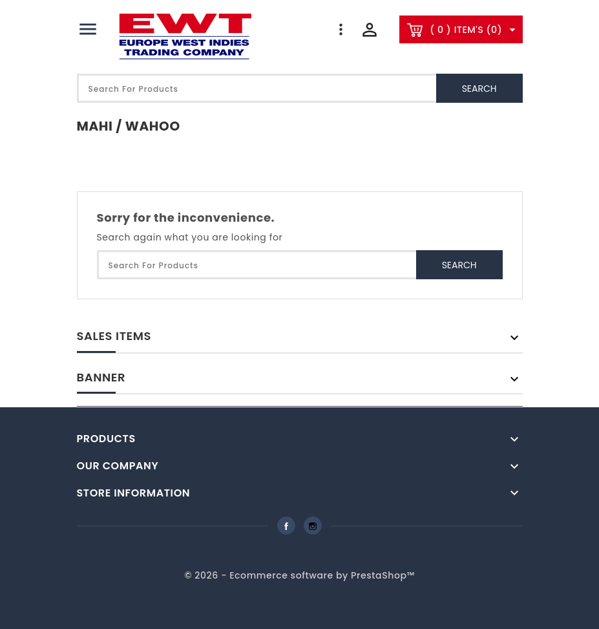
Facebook (286, 525)
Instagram (312, 525)
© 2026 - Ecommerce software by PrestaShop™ (299, 575)
